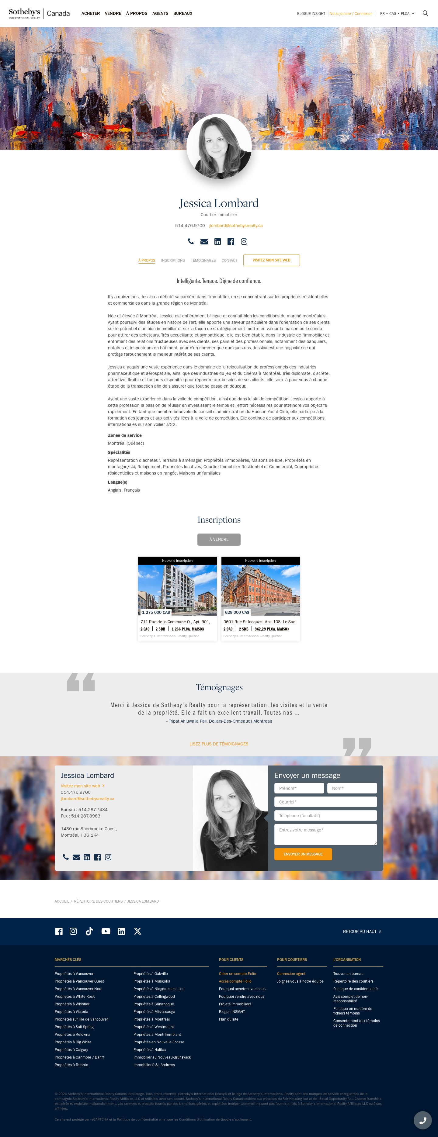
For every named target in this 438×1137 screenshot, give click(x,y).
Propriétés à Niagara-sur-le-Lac (159, 989)
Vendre (113, 13)
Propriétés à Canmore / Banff (79, 1057)
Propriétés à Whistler (72, 1004)
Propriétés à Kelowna (72, 1034)
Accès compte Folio (235, 981)
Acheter (91, 13)
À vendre (219, 534)
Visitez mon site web (271, 255)
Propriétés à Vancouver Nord (79, 989)
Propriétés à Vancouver (74, 974)
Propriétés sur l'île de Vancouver (81, 1019)
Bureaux (183, 13)
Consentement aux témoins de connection (356, 1023)
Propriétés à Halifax (150, 1050)
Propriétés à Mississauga (154, 1012)
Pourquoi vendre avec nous (241, 996)
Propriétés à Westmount (154, 1027)
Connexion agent (291, 974)
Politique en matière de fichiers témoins (352, 1011)
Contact (229, 255)
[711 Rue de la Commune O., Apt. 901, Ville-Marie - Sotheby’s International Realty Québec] (163, 604)
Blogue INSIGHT (311, 13)
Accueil (62, 906)
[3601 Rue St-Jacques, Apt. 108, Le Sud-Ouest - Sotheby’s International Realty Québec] (274, 604)
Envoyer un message (303, 864)
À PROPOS (137, 13)
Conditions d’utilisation (197, 1120)
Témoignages (203, 255)
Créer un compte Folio (237, 974)
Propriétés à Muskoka (152, 981)
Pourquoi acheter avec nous (242, 989)
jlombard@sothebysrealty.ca (236, 220)
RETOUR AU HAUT (363, 932)
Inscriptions (173, 255)
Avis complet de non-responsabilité (350, 999)
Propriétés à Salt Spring (74, 1027)
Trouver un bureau (348, 974)
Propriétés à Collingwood (154, 996)
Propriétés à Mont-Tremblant (157, 1034)
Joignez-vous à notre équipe (300, 981)
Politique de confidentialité (355, 989)
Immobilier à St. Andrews (154, 1065)
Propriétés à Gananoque (154, 1004)
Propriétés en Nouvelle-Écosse (159, 1042)
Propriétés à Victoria (71, 1012)
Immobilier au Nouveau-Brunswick (162, 1057)
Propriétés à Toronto (71, 1065)
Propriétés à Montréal (152, 1019)
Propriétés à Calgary (71, 1050)
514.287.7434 (93, 820)
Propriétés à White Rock (75, 996)
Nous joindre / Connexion (351, 13)
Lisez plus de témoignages (219, 754)
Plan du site (228, 1019)
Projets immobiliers (235, 1004)
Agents (160, 13)
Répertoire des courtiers (98, 906)
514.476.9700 (190, 220)
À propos (146, 255)
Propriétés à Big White (73, 1042)
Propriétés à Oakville (151, 974)
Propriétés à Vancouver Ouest (79, 981)
